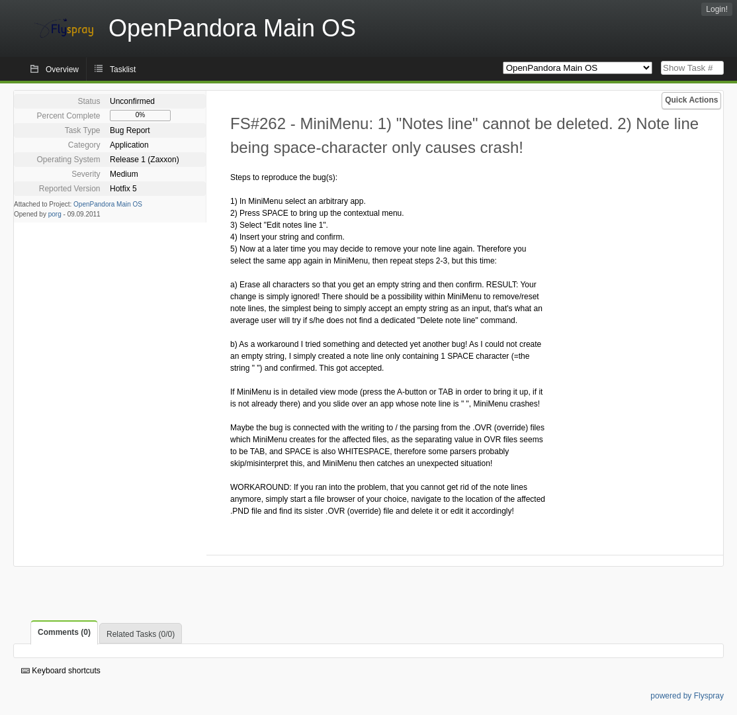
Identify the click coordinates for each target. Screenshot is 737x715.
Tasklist (123, 69)
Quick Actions (691, 100)
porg (55, 214)
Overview (62, 69)
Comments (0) (64, 632)
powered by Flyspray (687, 695)
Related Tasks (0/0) (141, 634)
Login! (717, 9)
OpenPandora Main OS (107, 204)
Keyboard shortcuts (61, 670)
